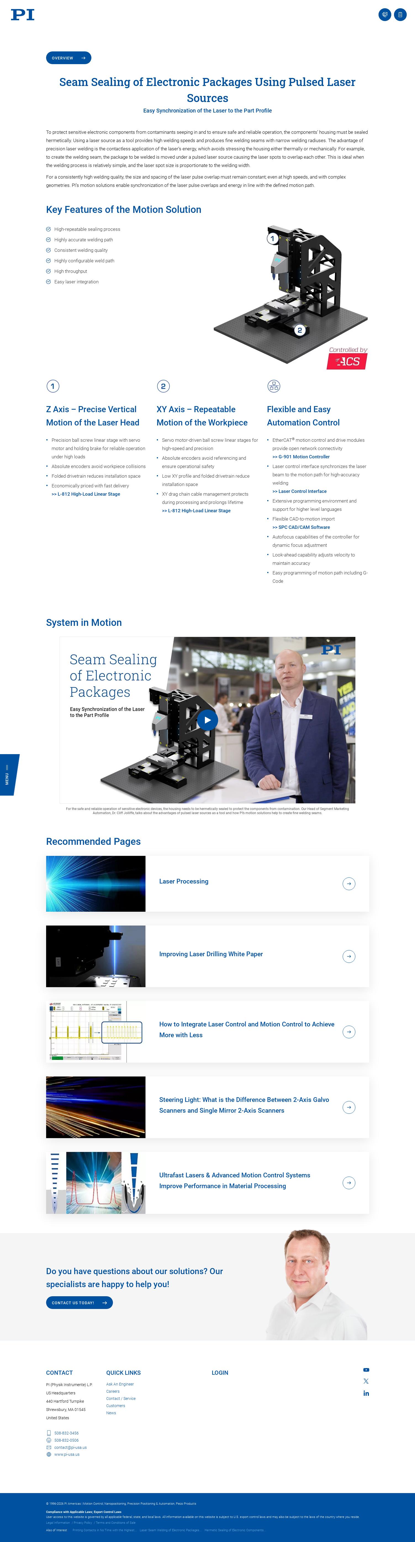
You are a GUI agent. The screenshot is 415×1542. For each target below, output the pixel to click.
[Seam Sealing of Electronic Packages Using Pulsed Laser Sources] (208, 720)
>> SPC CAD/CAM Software (301, 527)
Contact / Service (121, 1398)
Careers (113, 1391)
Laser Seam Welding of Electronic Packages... (171, 1530)
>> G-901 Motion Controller (301, 456)
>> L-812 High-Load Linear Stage (86, 494)
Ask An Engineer (120, 1384)
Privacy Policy (83, 1523)
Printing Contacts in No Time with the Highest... (105, 1530)
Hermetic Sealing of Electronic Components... (235, 1530)
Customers (115, 1406)
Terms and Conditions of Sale (116, 1523)
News (111, 1413)
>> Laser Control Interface (300, 491)
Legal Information (58, 1523)
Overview (62, 58)
